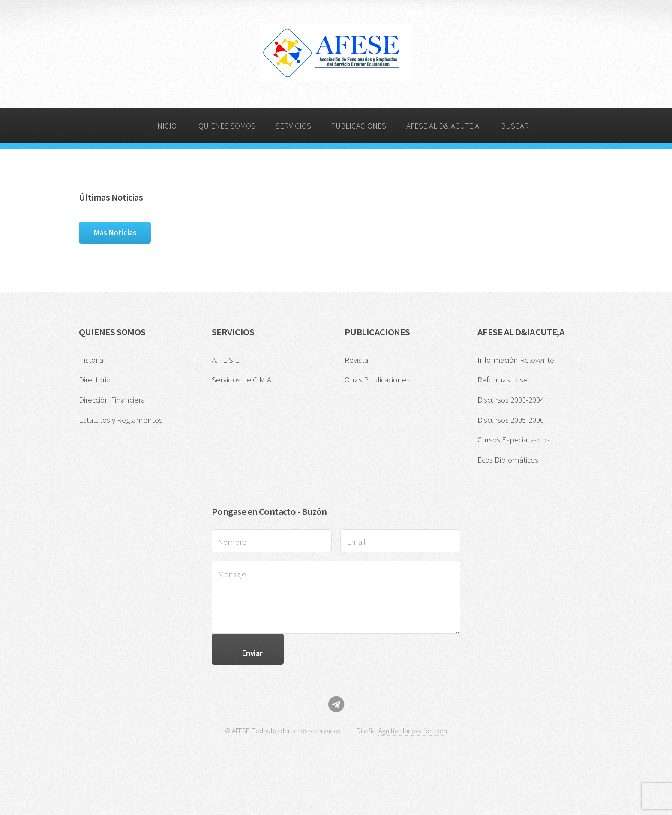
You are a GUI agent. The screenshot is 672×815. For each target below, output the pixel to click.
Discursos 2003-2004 (510, 400)
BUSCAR (515, 126)
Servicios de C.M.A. (242, 380)
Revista (356, 360)
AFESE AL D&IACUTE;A (442, 126)
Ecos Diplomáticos (507, 460)
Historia (91, 360)
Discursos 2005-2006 (510, 420)
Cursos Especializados (513, 440)
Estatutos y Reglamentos (120, 420)
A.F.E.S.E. (226, 360)
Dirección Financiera (112, 400)
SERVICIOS (293, 126)
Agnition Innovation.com (412, 730)
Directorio (95, 380)
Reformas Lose (502, 380)
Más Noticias (114, 233)
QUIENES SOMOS (226, 126)
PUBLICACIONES (358, 126)
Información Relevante (515, 360)
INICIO (166, 126)
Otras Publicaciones (377, 380)
